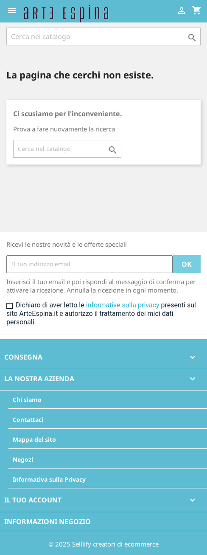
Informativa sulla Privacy (49, 479)
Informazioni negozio (47, 521)
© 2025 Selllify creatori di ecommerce (103, 544)
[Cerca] (103, 36)
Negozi (23, 459)
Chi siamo (27, 400)
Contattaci (28, 420)
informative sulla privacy (122, 305)
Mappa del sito (34, 439)
